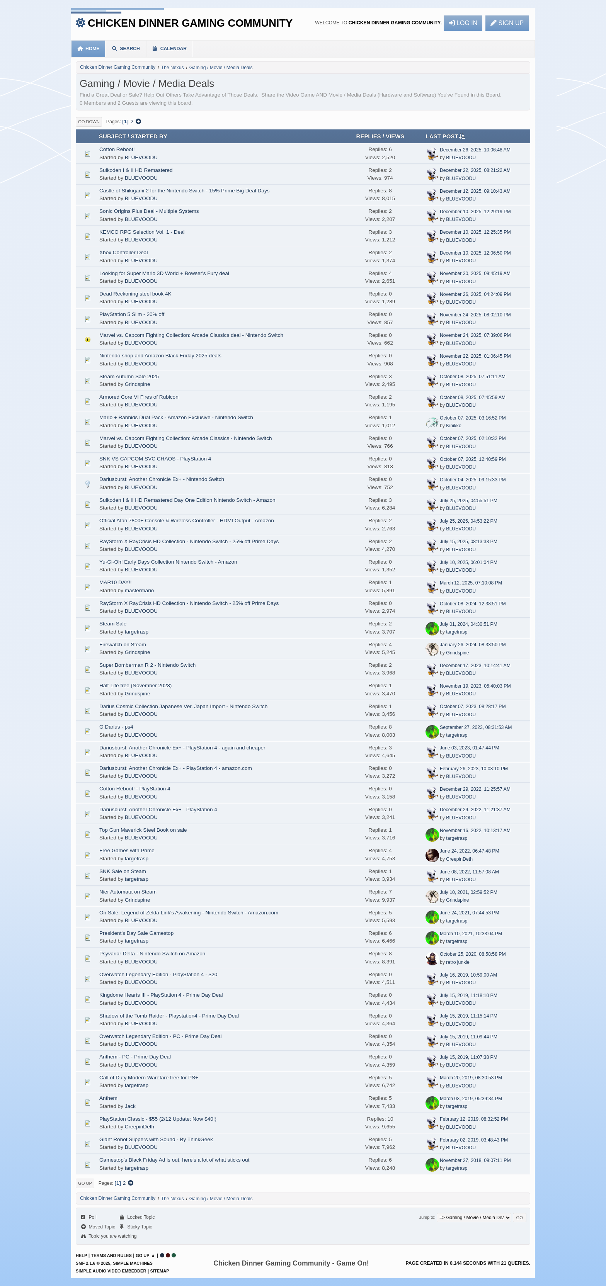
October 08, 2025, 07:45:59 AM (473, 397)
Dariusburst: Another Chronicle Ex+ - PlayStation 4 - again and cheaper (182, 748)
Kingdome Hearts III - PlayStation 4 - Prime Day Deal (161, 995)
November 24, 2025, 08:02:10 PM (475, 315)
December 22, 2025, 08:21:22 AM (475, 170)
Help (81, 1255)
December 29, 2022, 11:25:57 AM (475, 789)
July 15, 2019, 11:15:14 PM (468, 1016)
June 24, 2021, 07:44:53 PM (469, 913)
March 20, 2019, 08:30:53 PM (471, 1077)
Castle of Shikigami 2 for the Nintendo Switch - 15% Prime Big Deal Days (184, 191)
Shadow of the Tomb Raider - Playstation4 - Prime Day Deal (169, 1016)
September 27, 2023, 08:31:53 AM (476, 727)
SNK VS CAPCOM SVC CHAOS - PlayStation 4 (155, 459)
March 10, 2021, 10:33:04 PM (471, 933)
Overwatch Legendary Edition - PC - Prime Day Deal (160, 1036)
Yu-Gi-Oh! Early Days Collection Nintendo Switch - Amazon (168, 562)
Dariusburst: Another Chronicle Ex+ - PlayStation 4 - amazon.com (175, 768)
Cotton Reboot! (116, 149)
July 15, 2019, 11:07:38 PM (468, 1057)
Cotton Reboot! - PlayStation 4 (134, 789)
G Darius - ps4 (116, 727)
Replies (368, 136)
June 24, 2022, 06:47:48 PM (469, 851)
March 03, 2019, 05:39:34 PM (471, 1098)
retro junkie (458, 962)
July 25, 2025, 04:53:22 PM (468, 521)
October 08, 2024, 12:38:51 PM (473, 603)
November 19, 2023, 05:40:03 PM (475, 686)
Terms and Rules (111, 1255)
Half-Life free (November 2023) (135, 685)
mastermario (139, 590)
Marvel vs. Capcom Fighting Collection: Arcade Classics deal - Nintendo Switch (191, 335)
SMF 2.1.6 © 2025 (93, 1263)
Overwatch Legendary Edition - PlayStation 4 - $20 (158, 974)
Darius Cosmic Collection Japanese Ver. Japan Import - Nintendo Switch (183, 706)
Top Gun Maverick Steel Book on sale (143, 830)
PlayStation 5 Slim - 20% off (131, 314)
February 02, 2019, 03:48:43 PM (474, 1140)
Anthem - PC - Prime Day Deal (135, 1057)
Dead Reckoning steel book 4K (135, 294)
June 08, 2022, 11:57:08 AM (469, 872)
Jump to (426, 1217)
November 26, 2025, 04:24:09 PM (475, 294)
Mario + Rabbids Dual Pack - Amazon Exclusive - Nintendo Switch (176, 417)
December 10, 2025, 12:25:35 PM (475, 232)
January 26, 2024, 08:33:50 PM (473, 644)
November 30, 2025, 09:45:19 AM (475, 273)
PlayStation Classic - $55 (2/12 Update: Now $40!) (157, 1119)
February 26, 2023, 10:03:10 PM (474, 768)
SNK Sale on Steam (122, 871)
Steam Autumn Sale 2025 (129, 376)
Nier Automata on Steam (128, 892)
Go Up (85, 1183)
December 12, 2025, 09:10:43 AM (475, 191)
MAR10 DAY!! (115, 582)
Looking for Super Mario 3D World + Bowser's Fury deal (164, 273)
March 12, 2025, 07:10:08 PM (471, 583)
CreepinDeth (459, 859)
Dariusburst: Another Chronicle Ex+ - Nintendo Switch (161, 479)
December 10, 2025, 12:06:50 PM (475, 253)
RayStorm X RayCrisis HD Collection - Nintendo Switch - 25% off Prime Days (189, 541)
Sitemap (159, 1271)
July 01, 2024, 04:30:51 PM (468, 624)
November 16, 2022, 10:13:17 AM (475, 830)
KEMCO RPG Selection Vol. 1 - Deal (142, 232)
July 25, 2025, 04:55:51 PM (468, 500)
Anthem (108, 1098)
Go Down (89, 121)
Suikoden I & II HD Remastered (136, 170)
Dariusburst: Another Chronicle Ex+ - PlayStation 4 (158, 809)
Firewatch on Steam (122, 644)
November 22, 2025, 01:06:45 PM (475, 356)
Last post (445, 136)
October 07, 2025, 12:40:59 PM (473, 459)
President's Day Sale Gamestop (136, 933)
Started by (149, 136)
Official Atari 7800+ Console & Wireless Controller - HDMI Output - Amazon (186, 520)
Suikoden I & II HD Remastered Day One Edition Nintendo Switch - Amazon (187, 500)
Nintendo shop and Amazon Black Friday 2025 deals (160, 355)
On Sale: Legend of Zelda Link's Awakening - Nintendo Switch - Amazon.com (188, 913)
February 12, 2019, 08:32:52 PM (474, 1119)
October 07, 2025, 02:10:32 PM (473, 438)
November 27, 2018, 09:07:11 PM (475, 1160)
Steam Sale (112, 624)
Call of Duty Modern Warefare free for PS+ (148, 1077)
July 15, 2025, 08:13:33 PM (468, 541)
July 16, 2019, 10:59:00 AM (468, 975)
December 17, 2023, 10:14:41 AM (475, 665)
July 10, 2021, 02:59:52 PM (468, 892)
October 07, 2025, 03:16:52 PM (473, 418)
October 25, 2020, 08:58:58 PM (473, 954)
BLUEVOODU (141, 157)
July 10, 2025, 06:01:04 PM (468, 562)
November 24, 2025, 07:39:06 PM (475, 335)
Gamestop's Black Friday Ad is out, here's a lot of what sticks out (174, 1160)
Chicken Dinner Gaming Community (190, 23)
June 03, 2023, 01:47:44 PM (469, 748)
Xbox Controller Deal (123, 252)
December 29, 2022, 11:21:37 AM (475, 809)
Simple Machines (133, 1263)
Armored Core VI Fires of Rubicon (139, 397)
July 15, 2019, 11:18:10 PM (468, 995)
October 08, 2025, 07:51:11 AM (473, 376)
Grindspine (137, 384)
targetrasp (136, 632)
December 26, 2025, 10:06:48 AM (475, 150)
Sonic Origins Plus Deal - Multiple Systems (149, 211)
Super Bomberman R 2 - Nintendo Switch (147, 665)
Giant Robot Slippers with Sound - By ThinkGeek (156, 1139)
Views (395, 136)
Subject (112, 136)
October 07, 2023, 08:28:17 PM (473, 706)
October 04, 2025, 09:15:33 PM (473, 479)
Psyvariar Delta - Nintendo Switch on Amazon (152, 953)
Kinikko (453, 425)
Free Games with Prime (127, 850)
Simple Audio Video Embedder (111, 1271)
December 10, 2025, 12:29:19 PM (475, 211)
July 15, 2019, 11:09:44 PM (468, 1037)
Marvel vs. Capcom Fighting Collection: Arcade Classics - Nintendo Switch (185, 438)
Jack (130, 1106)
